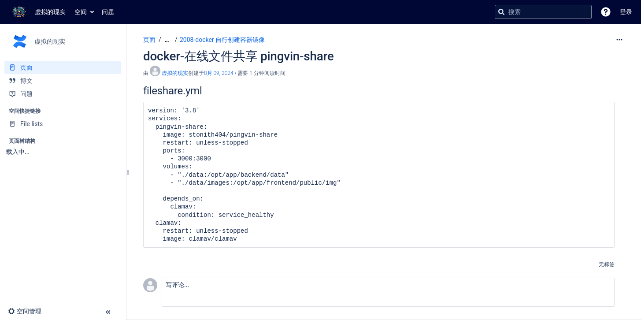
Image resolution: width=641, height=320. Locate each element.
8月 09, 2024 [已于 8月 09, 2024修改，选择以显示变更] (218, 73)
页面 (149, 39)
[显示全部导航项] (167, 40)
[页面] (62, 67)
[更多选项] (619, 39)
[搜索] (501, 11)
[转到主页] (37, 12)
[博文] (62, 80)
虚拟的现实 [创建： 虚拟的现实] (175, 73)
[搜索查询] (543, 12)
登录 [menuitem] (626, 11)
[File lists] (62, 123)
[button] (605, 12)
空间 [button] (80, 11)
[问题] (62, 93)
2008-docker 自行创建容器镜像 (222, 39)
